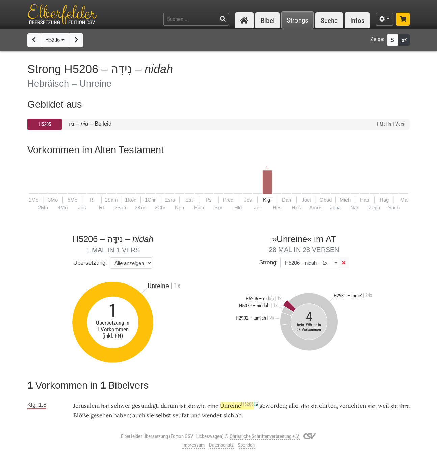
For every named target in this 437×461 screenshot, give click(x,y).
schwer (120, 405)
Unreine (237, 405)
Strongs (297, 20)
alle (293, 405)
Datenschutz (221, 445)
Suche (329, 20)
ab (238, 415)
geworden (272, 405)
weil (383, 405)
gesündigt (145, 405)
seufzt (181, 415)
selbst (163, 415)
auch (138, 415)
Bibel (268, 20)
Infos (357, 20)
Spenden (246, 445)
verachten (352, 405)
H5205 (44, 124)
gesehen (101, 415)
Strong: (268, 262)
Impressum (193, 445)
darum (169, 405)
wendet (212, 415)
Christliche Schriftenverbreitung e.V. (265, 436)
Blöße (81, 415)
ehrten (328, 405)
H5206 (55, 39)
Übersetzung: (90, 263)
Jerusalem (86, 405)
